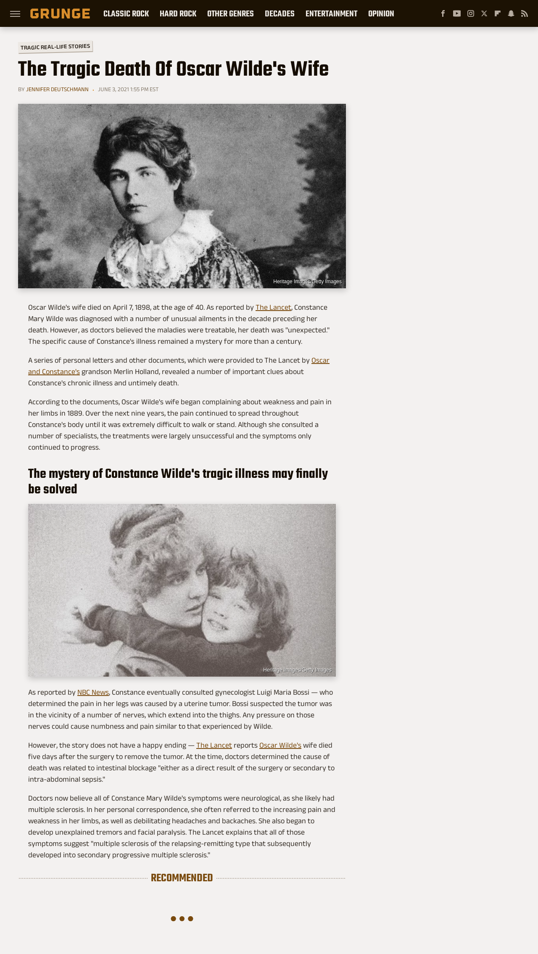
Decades (280, 13)
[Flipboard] (497, 13)
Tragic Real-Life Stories (55, 46)
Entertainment (331, 13)
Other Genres (230, 13)
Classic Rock (126, 13)
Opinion (381, 13)
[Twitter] (484, 13)
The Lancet (273, 307)
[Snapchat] (511, 13)
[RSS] (524, 13)
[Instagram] (470, 13)
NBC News (93, 692)
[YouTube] (457, 13)
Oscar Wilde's (280, 745)
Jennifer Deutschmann (57, 89)
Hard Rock (178, 13)
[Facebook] (443, 13)
